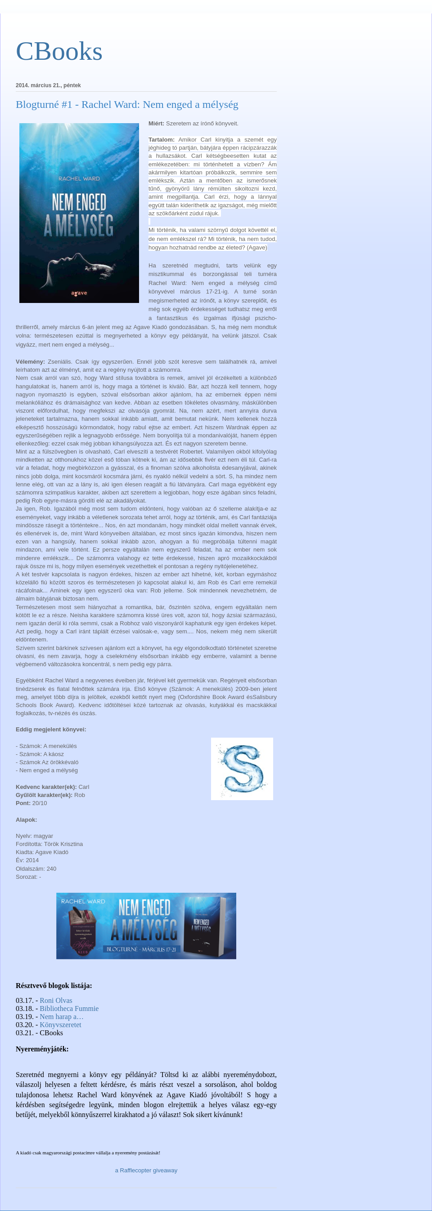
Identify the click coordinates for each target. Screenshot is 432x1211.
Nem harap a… (62, 1016)
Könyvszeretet (60, 1024)
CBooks (59, 51)
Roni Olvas (56, 1000)
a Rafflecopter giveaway (146, 1170)
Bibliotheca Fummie (69, 1008)
